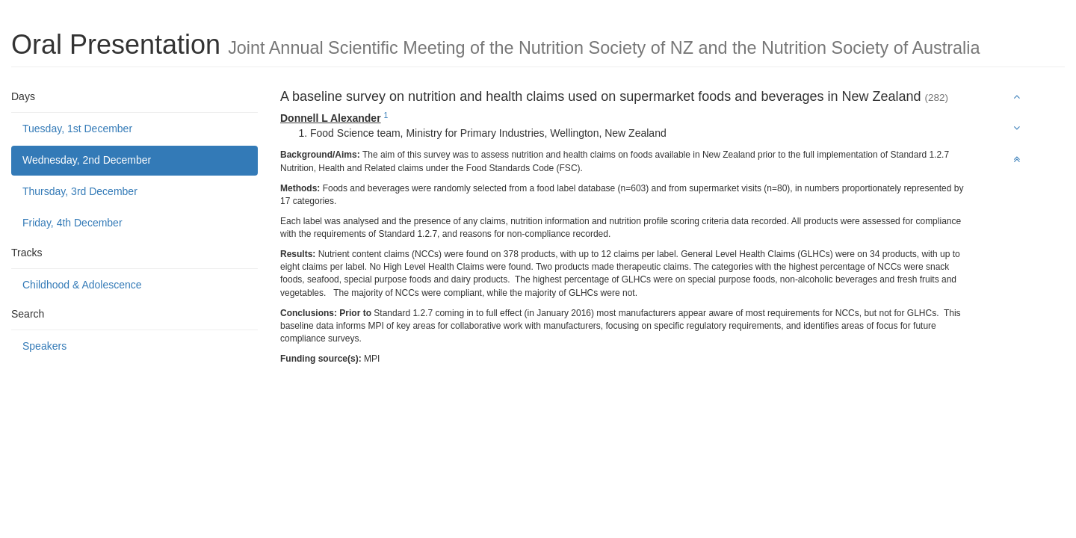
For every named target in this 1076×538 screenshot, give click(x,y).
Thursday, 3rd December (79, 191)
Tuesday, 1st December (77, 128)
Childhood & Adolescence (82, 285)
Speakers (44, 346)
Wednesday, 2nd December (86, 160)
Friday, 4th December (72, 223)
